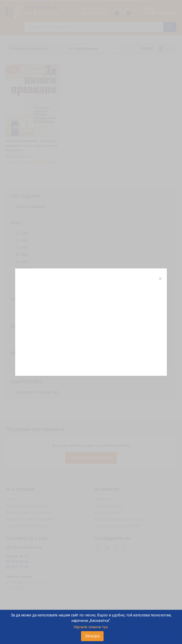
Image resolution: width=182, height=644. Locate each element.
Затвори (92, 636)
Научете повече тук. (91, 627)
